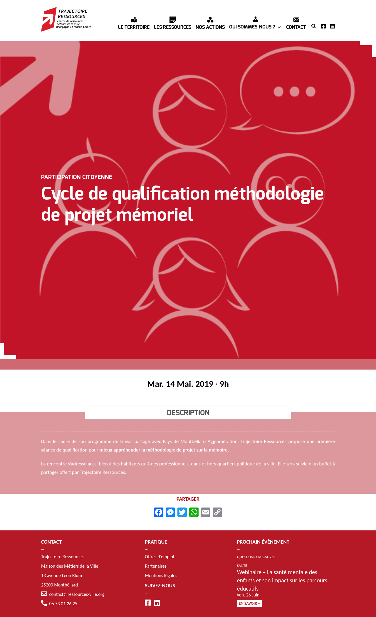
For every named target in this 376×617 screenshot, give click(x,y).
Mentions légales (161, 575)
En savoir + (249, 603)
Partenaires (156, 566)
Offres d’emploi (159, 556)
